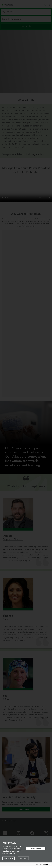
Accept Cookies (36, 848)
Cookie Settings (8, 858)
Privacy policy (23, 858)
